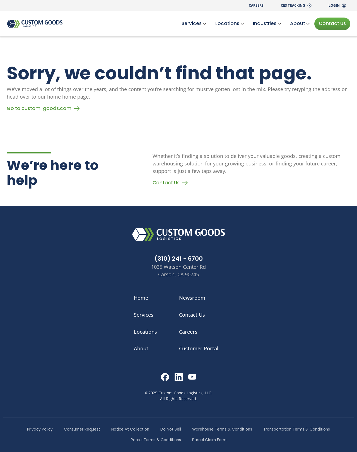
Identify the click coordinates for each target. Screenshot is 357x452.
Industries (267, 23)
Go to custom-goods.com (43, 108)
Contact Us (332, 23)
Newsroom (192, 297)
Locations (229, 23)
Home (141, 297)
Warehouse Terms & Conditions (222, 429)
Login (337, 5)
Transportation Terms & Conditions (296, 429)
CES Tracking (296, 5)
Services (194, 23)
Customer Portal (198, 348)
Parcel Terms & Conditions (156, 440)
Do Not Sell (170, 429)
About (300, 23)
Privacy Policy (40, 429)
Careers (256, 5)
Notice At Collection (130, 429)
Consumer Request (82, 429)
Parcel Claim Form (209, 440)
